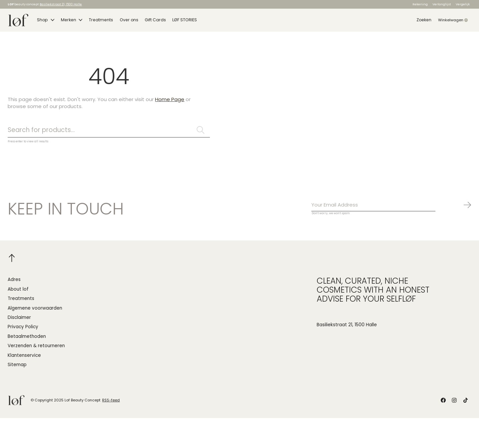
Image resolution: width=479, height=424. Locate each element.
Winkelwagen (454, 22)
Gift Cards (149, 22)
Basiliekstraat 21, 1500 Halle (61, 4)
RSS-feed (111, 406)
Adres (14, 285)
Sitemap (17, 370)
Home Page (169, 103)
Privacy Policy (23, 333)
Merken (70, 22)
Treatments (98, 22)
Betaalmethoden (27, 342)
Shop (45, 22)
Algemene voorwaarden (35, 314)
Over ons (123, 22)
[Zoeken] (109, 134)
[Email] (391, 210)
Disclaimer (19, 323)
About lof (18, 295)
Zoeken (424, 22)
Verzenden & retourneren (36, 352)
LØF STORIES (177, 22)
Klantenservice (24, 361)
